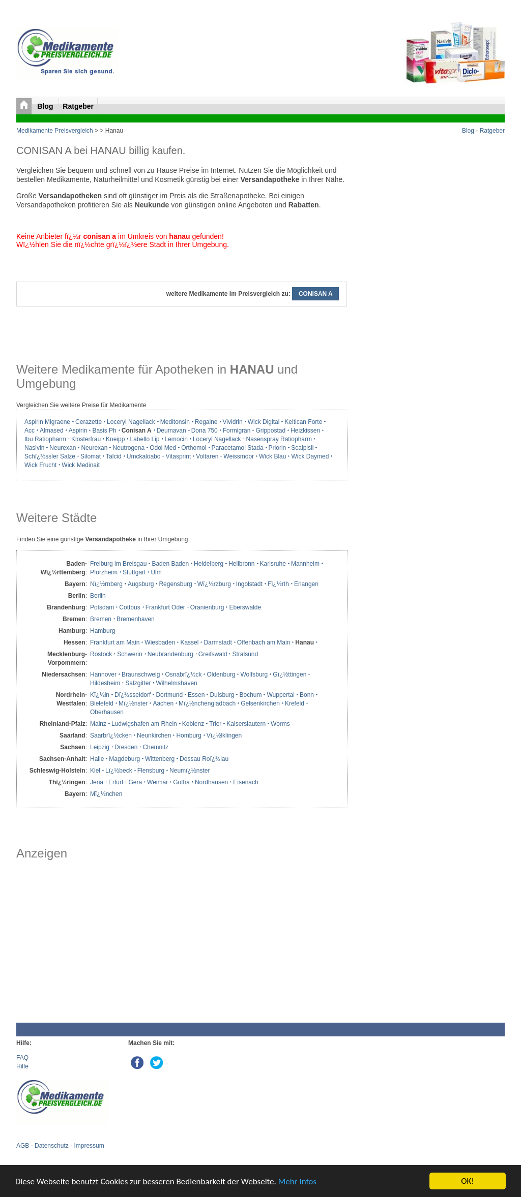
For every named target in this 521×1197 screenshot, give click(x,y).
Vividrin (233, 421)
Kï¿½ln (99, 694)
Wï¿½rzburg (214, 584)
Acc (29, 430)
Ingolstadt (249, 584)
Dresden (125, 747)
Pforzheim (104, 572)
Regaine (206, 421)
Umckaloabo (144, 456)
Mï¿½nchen (106, 793)
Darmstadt (217, 642)
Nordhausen (211, 782)
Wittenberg (160, 758)
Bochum (250, 694)
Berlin (98, 595)
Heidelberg (208, 563)
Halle (97, 758)
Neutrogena (128, 447)
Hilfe (22, 1066)
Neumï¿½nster (189, 770)
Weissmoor (238, 456)
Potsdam (102, 607)
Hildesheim (105, 683)
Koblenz (193, 723)
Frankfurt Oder (165, 607)
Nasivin (34, 447)
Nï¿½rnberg (106, 584)
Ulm (156, 572)
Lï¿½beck (118, 770)
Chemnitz (155, 747)
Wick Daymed (310, 456)
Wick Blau (272, 456)
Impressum (89, 1145)
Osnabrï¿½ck (183, 674)
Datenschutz (52, 1145)
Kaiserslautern (246, 723)
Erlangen (306, 584)
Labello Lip (144, 439)
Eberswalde (245, 607)
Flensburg (150, 770)
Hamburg (102, 630)
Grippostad (270, 430)
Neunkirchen (154, 735)
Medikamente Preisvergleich (54, 130)
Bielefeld (101, 703)
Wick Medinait (81, 465)
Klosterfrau (86, 439)
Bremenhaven (136, 619)
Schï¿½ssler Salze (49, 456)
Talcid (114, 456)
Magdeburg (124, 758)
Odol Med (163, 447)
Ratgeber (78, 106)
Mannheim (305, 563)
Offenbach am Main (264, 642)
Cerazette (88, 421)
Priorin (277, 447)
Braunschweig (141, 674)
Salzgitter (138, 683)
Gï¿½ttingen (289, 674)
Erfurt (115, 782)
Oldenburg (221, 674)
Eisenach (245, 782)
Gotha (181, 782)
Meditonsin (175, 421)
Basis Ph (104, 430)
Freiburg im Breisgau (118, 563)
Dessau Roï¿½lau (204, 758)
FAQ (22, 1057)
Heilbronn (241, 563)
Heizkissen (305, 430)
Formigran (237, 430)
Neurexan (62, 447)
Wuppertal (280, 694)
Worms (280, 723)
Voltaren (207, 456)
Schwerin (129, 654)
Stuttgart (134, 572)
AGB (22, 1145)
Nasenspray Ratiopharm (279, 439)
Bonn (307, 694)
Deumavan (171, 430)
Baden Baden (170, 563)
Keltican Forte (303, 421)
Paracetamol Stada (238, 447)
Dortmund (169, 694)
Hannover (103, 674)
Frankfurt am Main (114, 642)
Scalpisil (302, 447)
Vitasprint (178, 456)
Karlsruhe (273, 563)
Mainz (98, 723)
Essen (196, 694)
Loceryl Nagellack (131, 421)
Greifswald (212, 654)
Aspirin (78, 430)
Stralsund (245, 654)
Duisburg (222, 694)
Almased (52, 430)
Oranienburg (207, 607)
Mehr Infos (297, 1181)
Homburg (188, 735)
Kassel (189, 642)
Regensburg (175, 584)
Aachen (163, 703)
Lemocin (176, 439)
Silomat (90, 456)
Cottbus (129, 607)
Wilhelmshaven (176, 683)
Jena (96, 782)
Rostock (101, 654)
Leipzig (99, 747)
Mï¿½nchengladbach (207, 703)
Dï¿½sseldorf (132, 694)
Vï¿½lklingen (224, 735)
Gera (135, 782)
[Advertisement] (181, 941)
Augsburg (141, 584)
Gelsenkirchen (260, 703)
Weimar (157, 782)
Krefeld (294, 703)
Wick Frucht (40, 465)
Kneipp (115, 439)
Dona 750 (204, 430)
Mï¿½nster (133, 703)
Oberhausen (107, 712)
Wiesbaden (159, 642)
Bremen (100, 619)
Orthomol (193, 447)
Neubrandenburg (170, 654)
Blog (46, 106)
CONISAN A (315, 293)
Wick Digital (264, 421)
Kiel (95, 770)
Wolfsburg (254, 674)
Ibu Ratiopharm (45, 439)
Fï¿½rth (278, 584)
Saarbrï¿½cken (111, 735)
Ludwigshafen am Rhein (144, 723)
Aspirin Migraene (47, 421)
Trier (215, 723)
